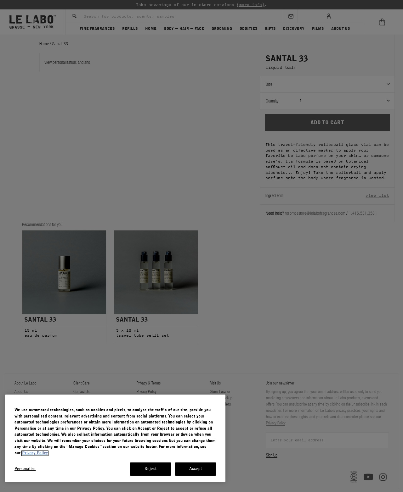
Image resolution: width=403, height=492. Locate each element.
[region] (115, 438)
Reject (150, 469)
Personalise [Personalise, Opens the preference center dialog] (25, 469)
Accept (195, 469)
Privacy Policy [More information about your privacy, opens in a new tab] (35, 453)
